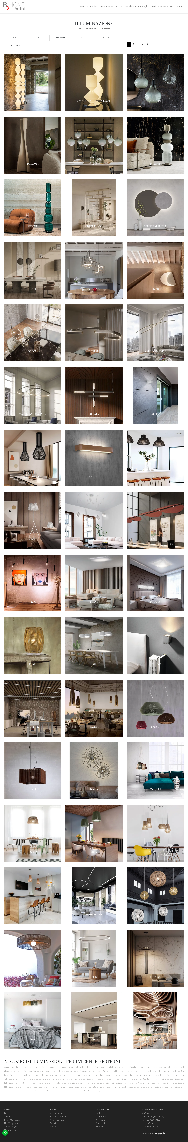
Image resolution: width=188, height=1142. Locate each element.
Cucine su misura (57, 1119)
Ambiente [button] (38, 37)
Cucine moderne (58, 1116)
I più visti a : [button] (15, 45)
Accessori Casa (128, 6)
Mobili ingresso (11, 1123)
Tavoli (53, 1123)
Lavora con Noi (165, 6)
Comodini (100, 1119)
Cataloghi (143, 6)
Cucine (93, 6)
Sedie (53, 1126)
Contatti (180, 6)
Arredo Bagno (10, 1126)
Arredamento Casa (109, 6)
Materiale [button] (60, 37)
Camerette (101, 1116)
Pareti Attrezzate (12, 1119)
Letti (98, 1113)
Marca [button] (16, 37)
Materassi (100, 1123)
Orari (153, 6)
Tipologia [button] (106, 37)
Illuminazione (105, 29)
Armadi (99, 1126)
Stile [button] (83, 37)
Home (80, 29)
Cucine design (56, 1113)
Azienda (84, 6)
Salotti (7, 1116)
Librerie (7, 1113)
